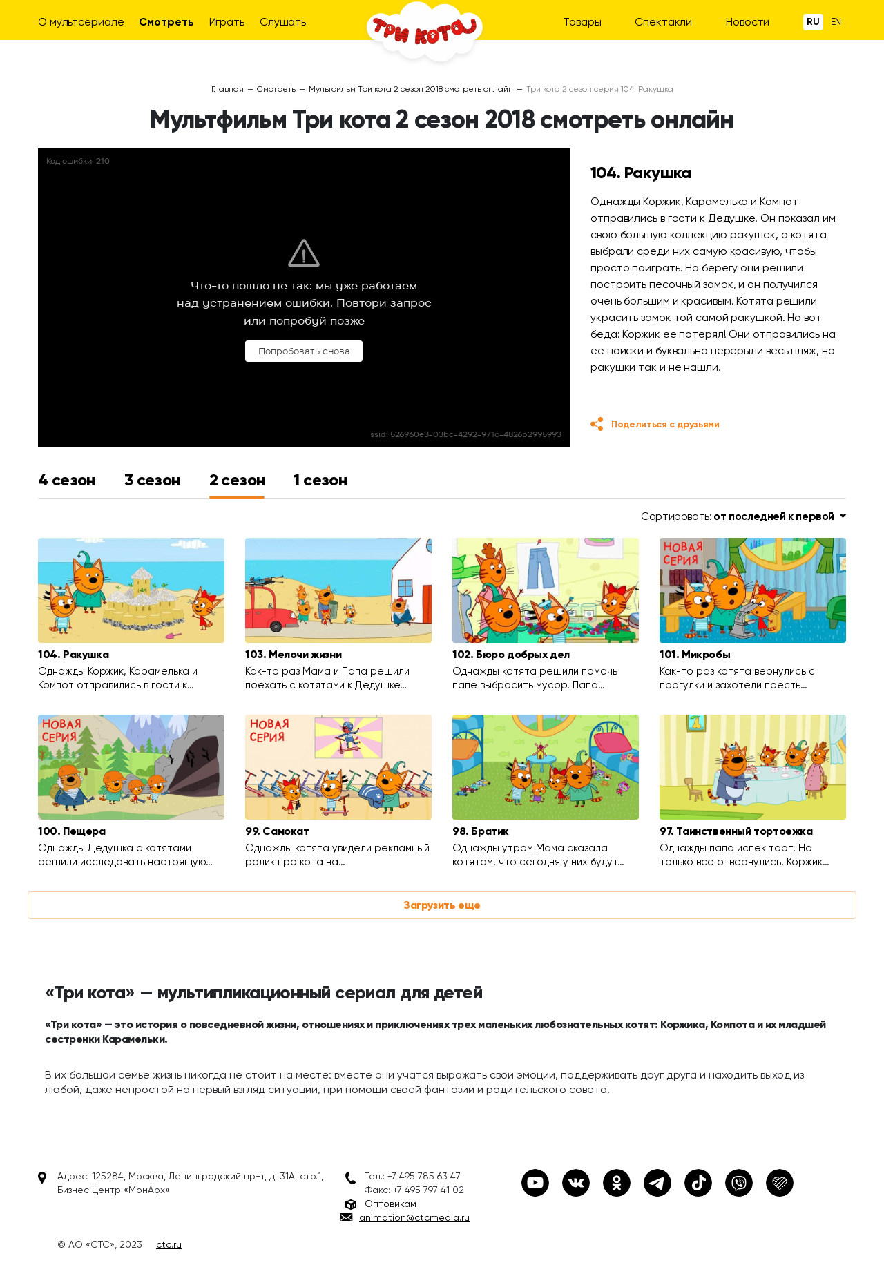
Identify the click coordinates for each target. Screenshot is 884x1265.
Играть (226, 21)
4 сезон (66, 480)
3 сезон (152, 480)
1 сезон (320, 480)
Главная (227, 89)
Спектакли (663, 21)
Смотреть (166, 21)
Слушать (283, 21)
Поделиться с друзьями (665, 424)
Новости (747, 21)
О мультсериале (81, 21)
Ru (813, 22)
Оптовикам (390, 1203)
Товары (582, 21)
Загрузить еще (442, 904)
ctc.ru (169, 1244)
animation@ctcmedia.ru (414, 1217)
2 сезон (237, 480)
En (836, 21)
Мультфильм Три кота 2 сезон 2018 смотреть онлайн (411, 89)
